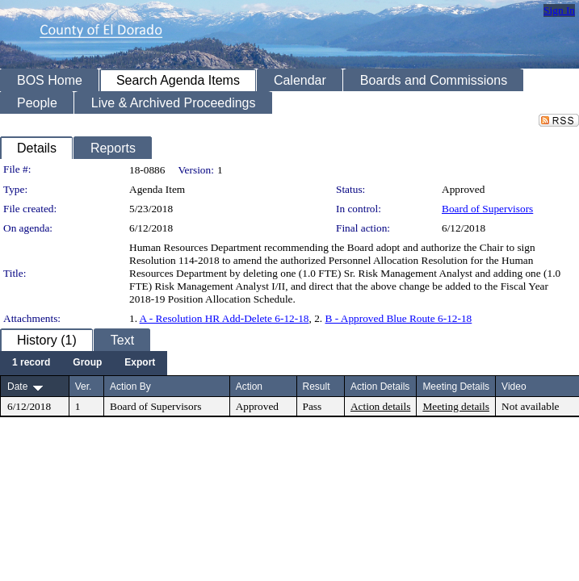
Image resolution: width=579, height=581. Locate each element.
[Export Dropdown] (140, 363)
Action (249, 386)
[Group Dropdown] (87, 363)
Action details (380, 406)
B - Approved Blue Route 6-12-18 (398, 318)
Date (17, 386)
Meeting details (455, 406)
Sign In (559, 10)
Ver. (83, 386)
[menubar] (83, 363)
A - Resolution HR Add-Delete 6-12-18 (224, 318)
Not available (530, 406)
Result (316, 386)
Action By (130, 386)
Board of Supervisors (487, 209)
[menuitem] (31, 363)
